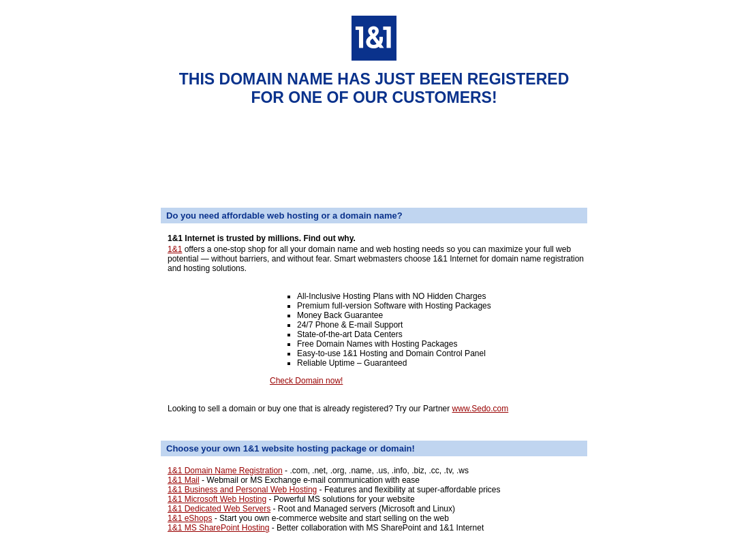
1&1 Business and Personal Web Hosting (242, 489)
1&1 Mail (184, 480)
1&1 (175, 249)
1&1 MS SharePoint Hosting (218, 528)
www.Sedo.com (480, 408)
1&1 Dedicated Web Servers (219, 508)
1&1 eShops (190, 518)
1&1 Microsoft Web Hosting (217, 499)
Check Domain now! (306, 380)
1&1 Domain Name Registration (225, 470)
